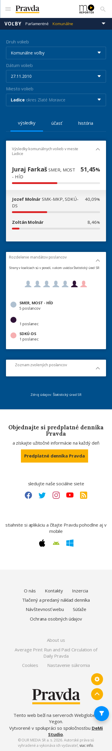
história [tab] (85, 123)
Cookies (30, 665)
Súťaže (79, 609)
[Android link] (56, 543)
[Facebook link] (28, 495)
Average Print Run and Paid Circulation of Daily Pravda (56, 653)
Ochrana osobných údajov (56, 619)
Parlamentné (37, 23)
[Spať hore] (97, 694)
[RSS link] (83, 495)
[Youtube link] (69, 495)
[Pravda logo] (44, 9)
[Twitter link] (42, 495)
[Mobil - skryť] (98, 150)
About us (56, 640)
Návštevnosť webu (45, 609)
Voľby (13, 23)
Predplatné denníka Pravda (54, 456)
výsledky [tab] (27, 123)
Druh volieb (17, 42)
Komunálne (63, 23)
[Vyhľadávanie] (103, 9)
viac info (86, 745)
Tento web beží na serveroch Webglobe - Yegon (55, 718)
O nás (30, 591)
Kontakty (54, 591)
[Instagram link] (56, 495)
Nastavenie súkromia (68, 665)
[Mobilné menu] (8, 9)
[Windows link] (69, 543)
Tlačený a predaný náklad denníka (56, 600)
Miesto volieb (19, 89)
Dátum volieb (19, 65)
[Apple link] (42, 543)
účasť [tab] (56, 123)
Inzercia (80, 591)
